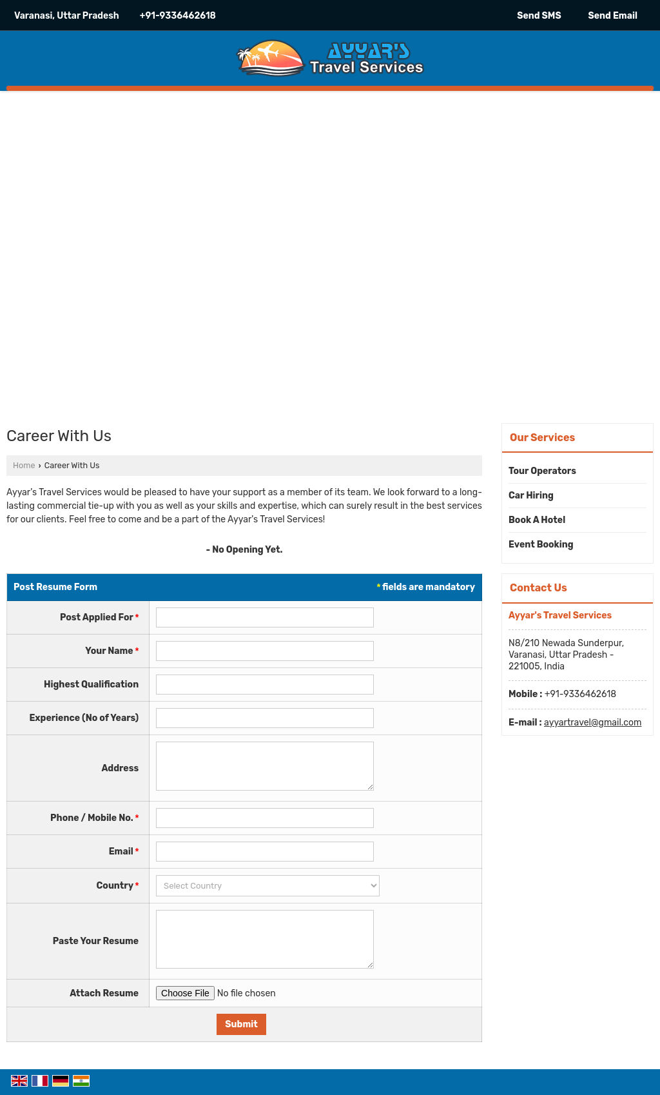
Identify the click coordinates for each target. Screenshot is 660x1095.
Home (24, 465)
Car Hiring (531, 495)
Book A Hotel (537, 520)
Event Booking (541, 544)
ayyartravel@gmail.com (592, 722)
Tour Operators (542, 471)
